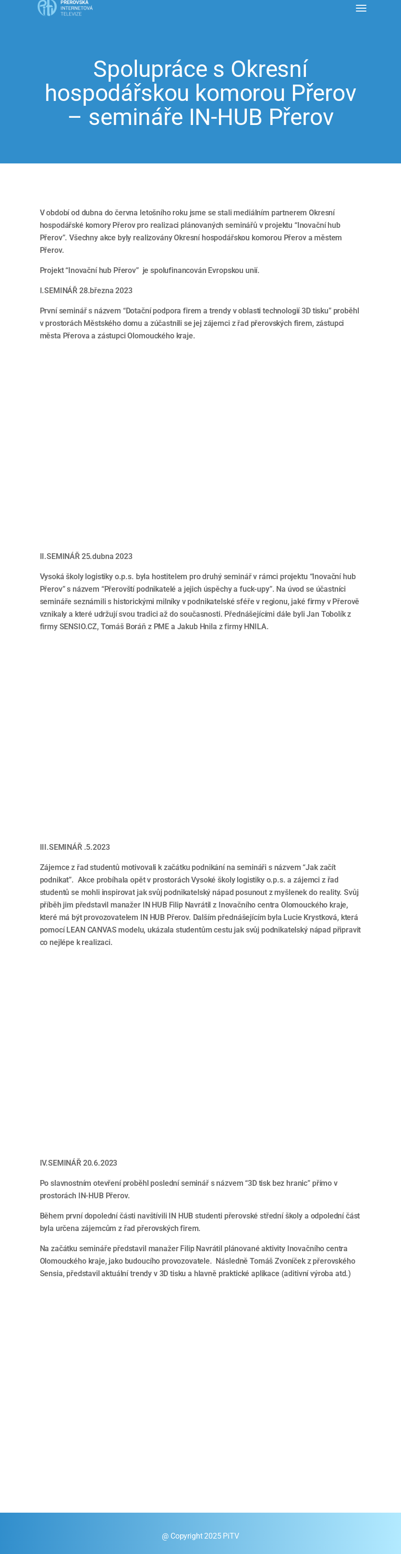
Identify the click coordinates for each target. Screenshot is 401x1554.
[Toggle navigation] (361, 8)
